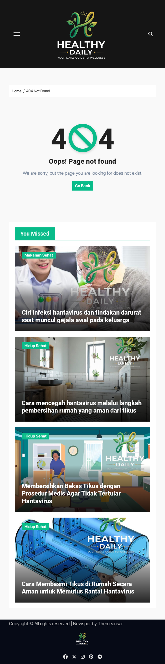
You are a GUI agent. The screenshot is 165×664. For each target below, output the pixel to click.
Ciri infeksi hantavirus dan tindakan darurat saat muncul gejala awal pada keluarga (81, 316)
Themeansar (110, 623)
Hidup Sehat (36, 345)
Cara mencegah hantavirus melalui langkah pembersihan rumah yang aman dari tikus (82, 407)
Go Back (82, 185)
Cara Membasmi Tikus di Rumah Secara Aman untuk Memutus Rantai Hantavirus (78, 587)
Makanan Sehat (39, 255)
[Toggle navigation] (16, 34)
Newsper (82, 623)
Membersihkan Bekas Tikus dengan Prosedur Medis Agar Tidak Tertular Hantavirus (71, 493)
